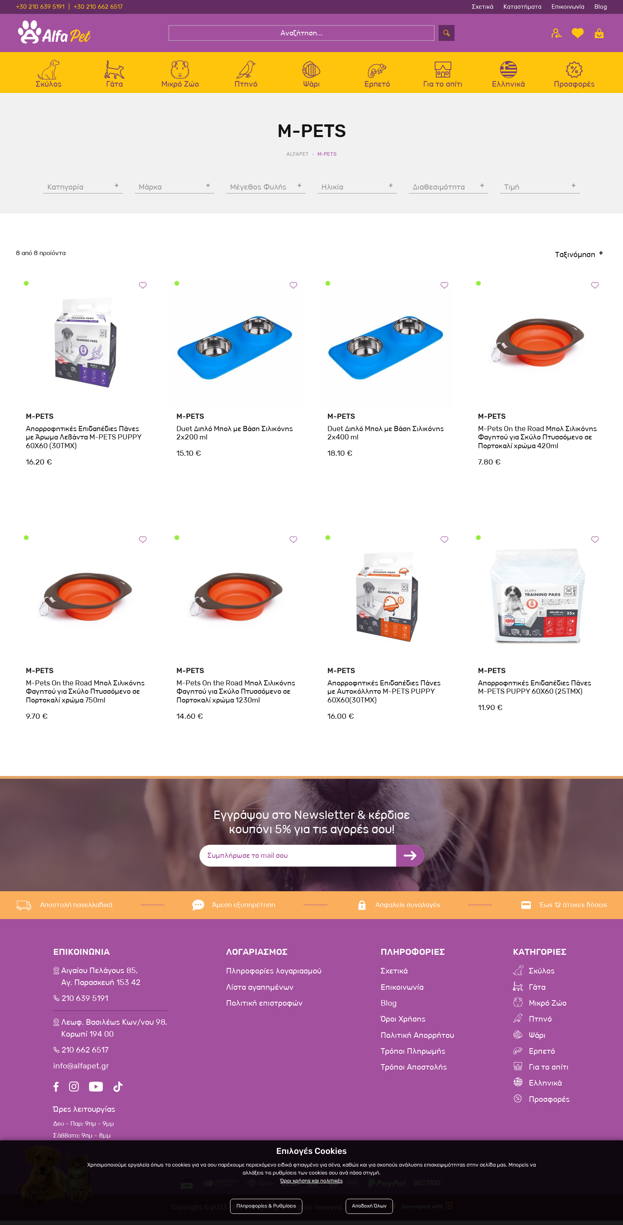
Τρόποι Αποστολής (414, 1070)
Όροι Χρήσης (403, 1022)
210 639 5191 (86, 1002)
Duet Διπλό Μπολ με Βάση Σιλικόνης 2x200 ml (234, 436)
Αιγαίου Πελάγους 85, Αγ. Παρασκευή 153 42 (101, 981)
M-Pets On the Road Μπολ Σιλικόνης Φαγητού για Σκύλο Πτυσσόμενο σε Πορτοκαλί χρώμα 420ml (537, 440)
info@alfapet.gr (81, 1070)
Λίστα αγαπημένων (260, 990)
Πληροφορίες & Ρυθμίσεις (266, 1206)
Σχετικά (482, 7)
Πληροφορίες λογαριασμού (274, 975)
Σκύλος (542, 975)
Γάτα (537, 990)
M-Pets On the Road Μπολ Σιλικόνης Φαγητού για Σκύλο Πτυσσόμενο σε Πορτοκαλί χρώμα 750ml (85, 694)
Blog (600, 7)
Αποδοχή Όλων (369, 1206)
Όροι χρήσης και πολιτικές (311, 1181)
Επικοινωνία (567, 7)
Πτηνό (540, 1022)
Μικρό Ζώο (548, 1006)
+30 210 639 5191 (40, 7)
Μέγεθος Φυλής (258, 190)
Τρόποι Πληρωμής (413, 1054)
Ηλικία (332, 190)
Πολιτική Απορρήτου (418, 1038)
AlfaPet (297, 157)
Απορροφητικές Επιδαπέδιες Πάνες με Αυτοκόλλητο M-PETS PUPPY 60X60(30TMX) (384, 694)
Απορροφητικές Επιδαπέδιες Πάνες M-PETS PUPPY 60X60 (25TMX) (534, 690)
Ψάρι (537, 1038)
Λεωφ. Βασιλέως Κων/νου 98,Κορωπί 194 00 (114, 1033)
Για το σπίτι (549, 1070)
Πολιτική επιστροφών (265, 1006)
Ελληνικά (545, 1086)
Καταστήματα (522, 7)
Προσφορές (549, 1102)
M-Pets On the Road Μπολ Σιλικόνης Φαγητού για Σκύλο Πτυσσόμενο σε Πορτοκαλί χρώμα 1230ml (235, 694)
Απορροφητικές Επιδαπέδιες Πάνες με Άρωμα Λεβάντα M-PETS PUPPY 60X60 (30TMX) (83, 440)
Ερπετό (542, 1054)
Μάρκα (150, 190)
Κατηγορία (65, 190)
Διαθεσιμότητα (439, 190)
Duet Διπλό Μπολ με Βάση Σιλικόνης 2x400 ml (385, 436)
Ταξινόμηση (575, 258)
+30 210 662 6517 (98, 7)
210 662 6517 (86, 1054)
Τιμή (511, 190)
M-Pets (40, 419)
